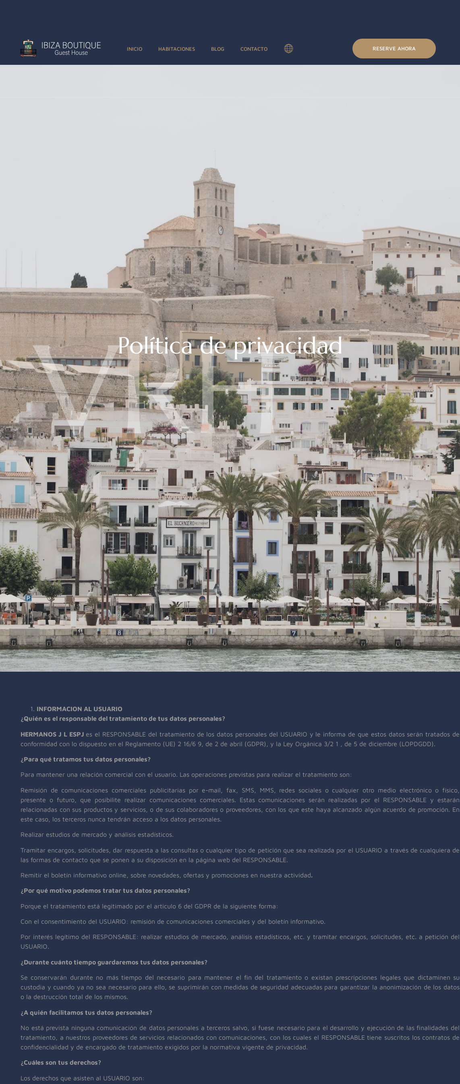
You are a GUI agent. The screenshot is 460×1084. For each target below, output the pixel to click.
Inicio (134, 49)
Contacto (253, 49)
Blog (217, 49)
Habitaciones (176, 49)
